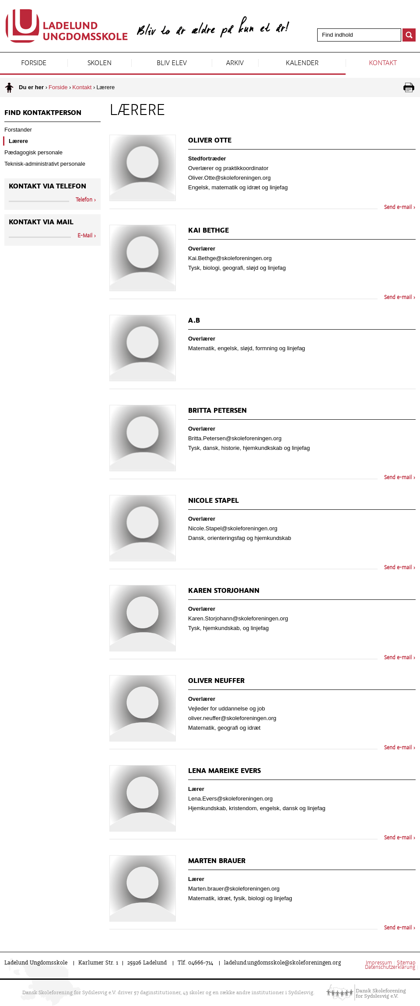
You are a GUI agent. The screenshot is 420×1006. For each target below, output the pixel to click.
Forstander (18, 129)
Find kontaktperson (42, 113)
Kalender (302, 63)
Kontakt (383, 63)
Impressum (379, 963)
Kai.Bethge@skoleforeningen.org (230, 258)
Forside (33, 63)
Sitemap (406, 963)
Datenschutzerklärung (390, 967)
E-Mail (84, 236)
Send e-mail (398, 208)
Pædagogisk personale (33, 152)
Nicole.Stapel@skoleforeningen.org (232, 528)
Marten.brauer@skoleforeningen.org (234, 888)
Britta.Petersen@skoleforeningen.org (234, 438)
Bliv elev (172, 63)
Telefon (84, 200)
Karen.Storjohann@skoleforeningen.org (238, 618)
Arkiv (235, 63)
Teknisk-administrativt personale (44, 163)
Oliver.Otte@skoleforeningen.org (229, 177)
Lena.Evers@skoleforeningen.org (230, 798)
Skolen (100, 63)
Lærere (18, 141)
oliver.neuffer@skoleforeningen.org (232, 718)
